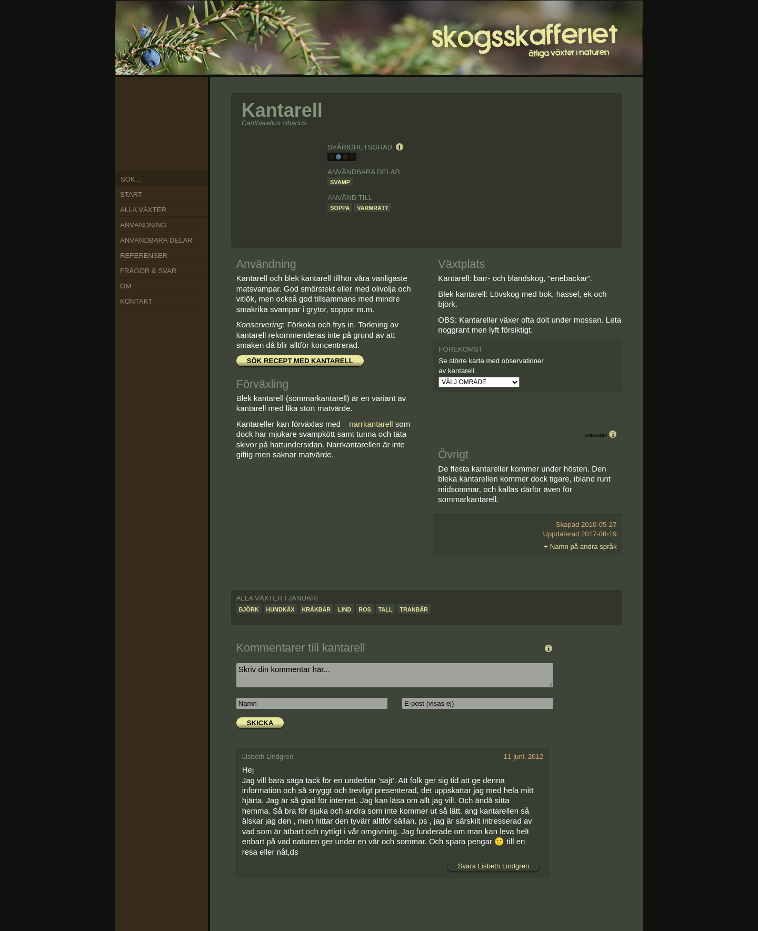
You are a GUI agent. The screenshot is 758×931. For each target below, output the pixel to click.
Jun (168, 154)
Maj (180, 145)
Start (131, 194)
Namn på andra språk (583, 546)
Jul (153, 154)
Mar (188, 120)
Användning (143, 225)
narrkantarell (371, 423)
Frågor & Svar (148, 271)
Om (125, 286)
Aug (140, 147)
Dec (153, 99)
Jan (168, 97)
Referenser (143, 255)
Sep (134, 133)
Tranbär (414, 609)
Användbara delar (156, 240)
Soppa (340, 208)
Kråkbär (316, 609)
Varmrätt (372, 208)
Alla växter (143, 210)
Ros (364, 609)
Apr (187, 133)
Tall (385, 609)
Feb (180, 107)
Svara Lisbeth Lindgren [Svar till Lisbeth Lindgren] (494, 866)
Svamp (340, 182)
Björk (249, 609)
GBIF (601, 435)
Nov (140, 106)
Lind (344, 609)
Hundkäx (280, 609)
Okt (134, 120)
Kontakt (136, 301)
